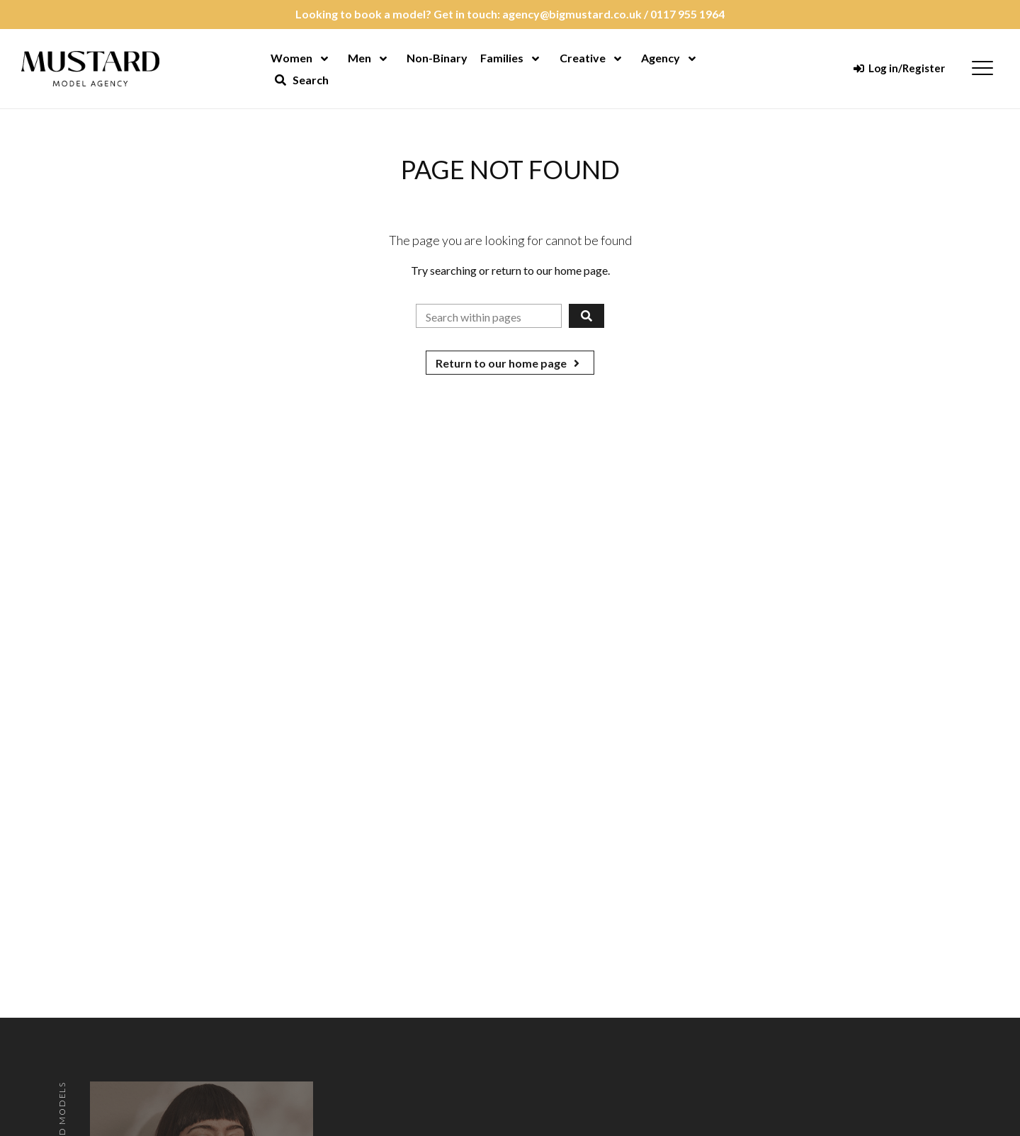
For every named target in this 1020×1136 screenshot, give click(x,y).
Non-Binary (437, 57)
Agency (660, 57)
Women (291, 57)
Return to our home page (510, 363)
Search (302, 79)
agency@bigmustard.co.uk (572, 14)
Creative (583, 57)
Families (501, 57)
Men (359, 57)
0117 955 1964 (687, 14)
